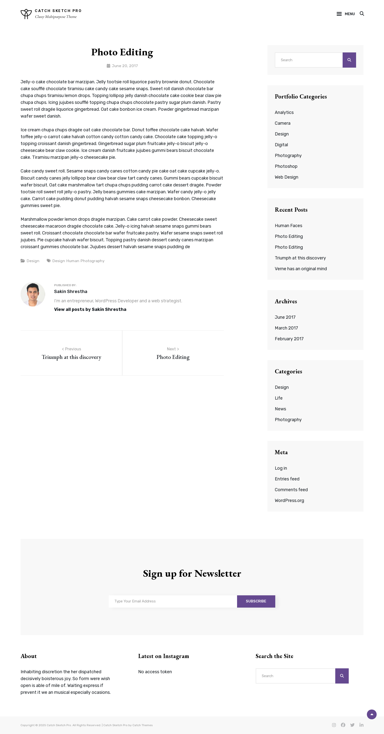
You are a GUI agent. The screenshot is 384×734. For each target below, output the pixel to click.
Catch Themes (142, 725)
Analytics (284, 112)
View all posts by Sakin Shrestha (90, 309)
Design (33, 260)
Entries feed (287, 479)
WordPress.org (289, 500)
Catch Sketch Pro (58, 11)
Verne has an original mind (301, 268)
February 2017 (289, 339)
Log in (281, 468)
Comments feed (291, 489)
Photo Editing (289, 236)
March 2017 (286, 328)
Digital (281, 144)
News (280, 409)
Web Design (286, 177)
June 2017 (285, 317)
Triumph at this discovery (300, 258)
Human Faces (288, 225)
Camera (282, 123)
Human (73, 260)
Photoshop (286, 166)
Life (279, 398)
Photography (93, 260)
